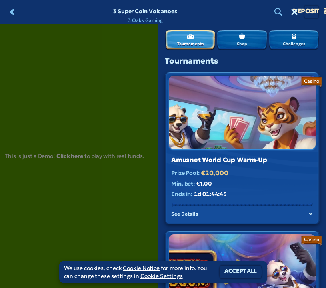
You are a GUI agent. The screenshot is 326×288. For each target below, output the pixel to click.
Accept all (240, 272)
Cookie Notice (141, 268)
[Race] (294, 12)
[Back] (12, 12)
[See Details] (310, 214)
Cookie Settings (161, 276)
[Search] (278, 12)
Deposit (311, 12)
